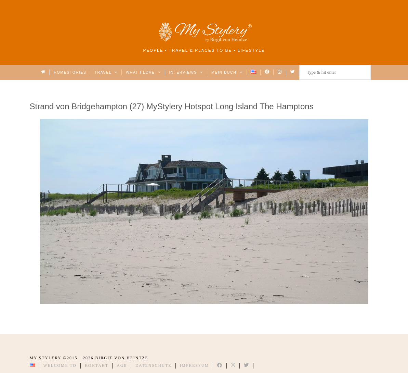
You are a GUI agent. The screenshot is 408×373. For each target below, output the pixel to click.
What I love (143, 72)
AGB (122, 365)
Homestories (70, 72)
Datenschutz (153, 365)
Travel (105, 72)
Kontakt (97, 365)
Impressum (194, 365)
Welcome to (60, 365)
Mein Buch (227, 72)
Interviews (186, 72)
